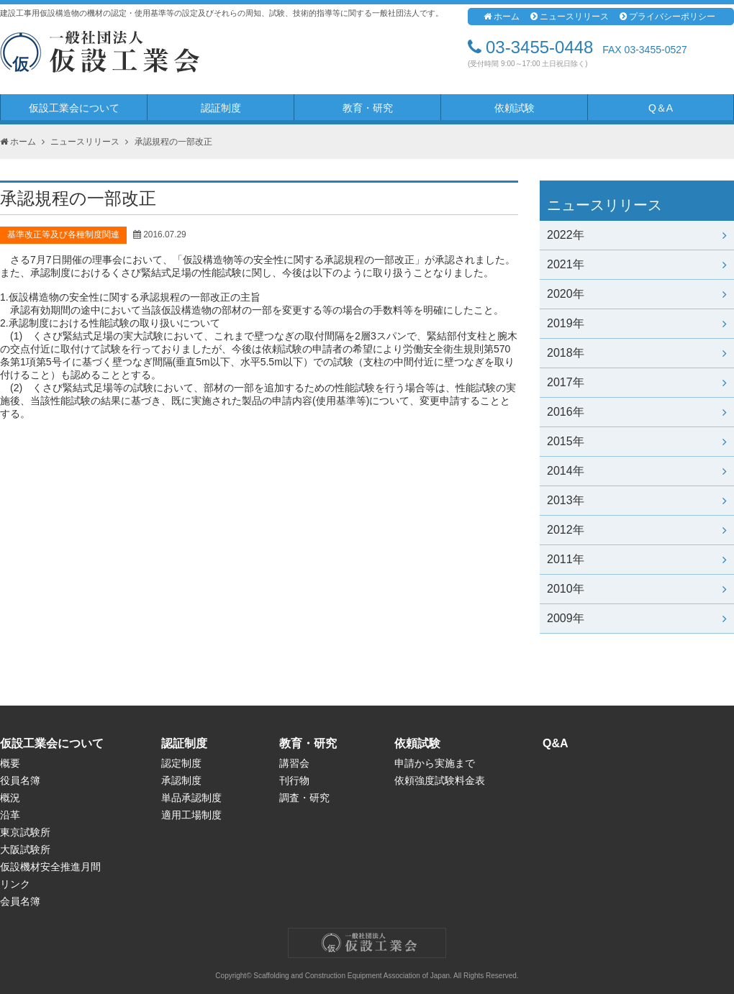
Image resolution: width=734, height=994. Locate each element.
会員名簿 (20, 901)
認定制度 (181, 763)
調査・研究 (304, 797)
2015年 (637, 441)
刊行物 (294, 780)
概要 (10, 763)
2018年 (637, 353)
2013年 (637, 500)
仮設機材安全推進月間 (50, 866)
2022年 (637, 235)
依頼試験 (514, 108)
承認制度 (181, 780)
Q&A (555, 743)
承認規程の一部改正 (173, 142)
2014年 (637, 471)
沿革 (10, 815)
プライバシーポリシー (667, 17)
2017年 (637, 382)
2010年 (637, 589)
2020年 (637, 294)
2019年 (637, 323)
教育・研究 (368, 108)
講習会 (294, 763)
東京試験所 (25, 832)
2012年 (637, 530)
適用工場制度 (191, 815)
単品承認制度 (191, 797)
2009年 (637, 618)
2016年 (637, 412)
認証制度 (221, 108)
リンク (15, 884)
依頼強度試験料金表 (439, 780)
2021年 (637, 264)
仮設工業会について (74, 108)
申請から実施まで (434, 763)
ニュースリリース (569, 17)
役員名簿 (20, 780)
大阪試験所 (25, 849)
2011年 (637, 559)
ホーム (502, 17)
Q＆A (660, 108)
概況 (10, 797)
